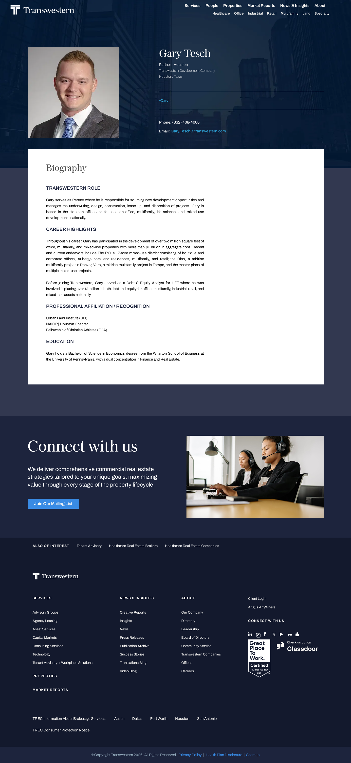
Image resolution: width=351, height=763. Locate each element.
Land (312, 13)
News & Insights (300, 5)
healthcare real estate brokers (133, 546)
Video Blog (128, 671)
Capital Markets (45, 637)
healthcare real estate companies (192, 546)
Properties (238, 5)
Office (244, 14)
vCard (163, 100)
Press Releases (132, 637)
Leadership (190, 629)
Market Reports (267, 5)
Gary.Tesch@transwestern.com (198, 131)
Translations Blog (133, 663)
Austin (119, 719)
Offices (186, 663)
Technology (41, 654)
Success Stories (132, 654)
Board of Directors (195, 637)
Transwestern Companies (201, 654)
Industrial (260, 14)
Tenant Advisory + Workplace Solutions (62, 663)
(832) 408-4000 (186, 122)
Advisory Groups (45, 612)
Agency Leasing (45, 621)
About (325, 5)
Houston (182, 719)
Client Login (257, 598)
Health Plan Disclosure (224, 755)
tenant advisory (89, 546)
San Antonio (207, 719)
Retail (277, 14)
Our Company (192, 612)
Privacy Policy (190, 755)
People (217, 5)
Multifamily (295, 14)
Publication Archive (134, 646)
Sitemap (253, 755)
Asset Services (44, 629)
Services (198, 5)
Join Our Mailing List (53, 503)
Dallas (137, 719)
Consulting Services (48, 646)
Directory (188, 621)
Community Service (196, 646)
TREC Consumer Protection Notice (61, 730)
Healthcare (226, 14)
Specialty (327, 14)
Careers (187, 671)
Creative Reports (133, 612)
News (124, 629)
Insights (126, 621)
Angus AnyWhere (262, 607)
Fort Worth (158, 719)
